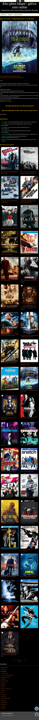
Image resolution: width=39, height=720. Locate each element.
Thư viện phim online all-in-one (8, 715)
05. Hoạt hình (3, 679)
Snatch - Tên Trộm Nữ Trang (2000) (27, 471)
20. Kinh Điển (3, 708)
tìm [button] (18, 1)
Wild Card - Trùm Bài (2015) (25, 628)
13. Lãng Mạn (3, 694)
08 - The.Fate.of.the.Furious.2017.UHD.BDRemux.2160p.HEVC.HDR (9, 201)
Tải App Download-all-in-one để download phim (19, 106)
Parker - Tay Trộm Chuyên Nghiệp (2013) (27, 417)
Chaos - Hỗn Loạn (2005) (25, 254)
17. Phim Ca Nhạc (4, 702)
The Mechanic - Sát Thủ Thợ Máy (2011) (8, 576)
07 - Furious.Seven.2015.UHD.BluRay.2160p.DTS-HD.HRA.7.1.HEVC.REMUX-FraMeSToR (28, 172)
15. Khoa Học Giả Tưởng (5, 698)
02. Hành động (3, 671)
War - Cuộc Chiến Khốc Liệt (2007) (7, 628)
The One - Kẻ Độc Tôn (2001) (6, 602)
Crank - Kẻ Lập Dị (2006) (5, 280)
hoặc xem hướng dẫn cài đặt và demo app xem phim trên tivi (19, 110)
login (22, 0)
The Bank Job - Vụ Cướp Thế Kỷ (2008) (27, 497)
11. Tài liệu (3, 690)
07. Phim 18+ (3, 682)
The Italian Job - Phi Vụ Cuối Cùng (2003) (8, 549)
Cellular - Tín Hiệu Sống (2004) (6, 254)
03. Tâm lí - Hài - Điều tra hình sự (7, 675)
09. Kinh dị (3, 686)
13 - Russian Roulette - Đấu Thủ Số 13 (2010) (9, 228)
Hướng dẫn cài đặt (18, 14)
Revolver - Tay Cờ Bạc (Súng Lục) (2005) (28, 445)
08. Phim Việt (3, 684)
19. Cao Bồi (3, 706)
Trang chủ (3, 14)
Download (10, 14)
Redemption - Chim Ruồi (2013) (7, 445)
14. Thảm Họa (3, 696)
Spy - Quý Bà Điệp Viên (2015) (6, 497)
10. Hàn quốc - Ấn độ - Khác (6, 688)
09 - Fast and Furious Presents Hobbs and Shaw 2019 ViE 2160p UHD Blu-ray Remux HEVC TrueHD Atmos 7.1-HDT (28, 201)
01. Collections (3, 669)
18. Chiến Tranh (3, 704)
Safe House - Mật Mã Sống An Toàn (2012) (9, 471)
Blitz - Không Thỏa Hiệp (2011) (26, 228)
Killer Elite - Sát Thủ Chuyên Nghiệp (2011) (9, 362)
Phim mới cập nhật (4, 667)
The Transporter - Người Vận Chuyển (27, 602)
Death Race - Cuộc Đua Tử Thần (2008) (8, 307)
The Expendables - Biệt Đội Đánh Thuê (27, 523)
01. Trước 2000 (4, 673)
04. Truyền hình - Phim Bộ (5, 677)
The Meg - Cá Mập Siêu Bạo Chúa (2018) (28, 576)
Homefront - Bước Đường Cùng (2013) (8, 335)
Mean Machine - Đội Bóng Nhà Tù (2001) (8, 390)
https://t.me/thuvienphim (8, 101)
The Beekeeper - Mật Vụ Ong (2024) (7, 523)
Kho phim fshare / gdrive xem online (20, 5)
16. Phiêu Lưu (3, 700)
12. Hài (2, 692)
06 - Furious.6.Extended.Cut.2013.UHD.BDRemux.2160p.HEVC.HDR (9, 172)
